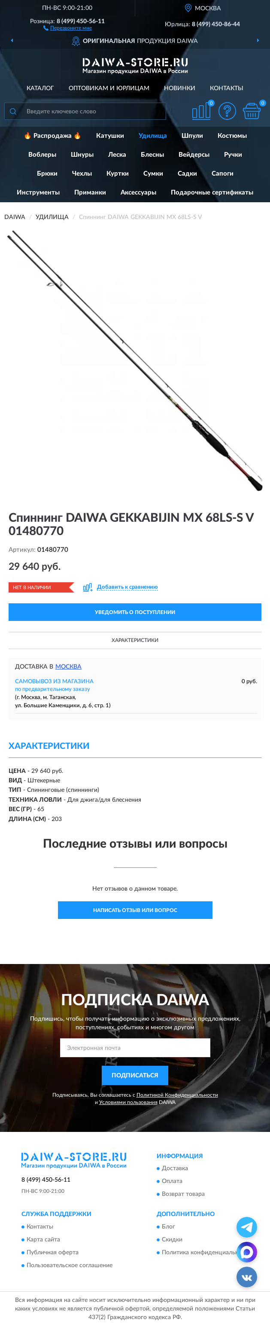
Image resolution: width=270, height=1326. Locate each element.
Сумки (153, 173)
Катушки (110, 136)
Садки (187, 173)
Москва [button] (68, 667)
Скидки (172, 1240)
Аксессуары (138, 192)
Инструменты (38, 192)
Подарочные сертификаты (212, 192)
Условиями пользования (128, 1102)
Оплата (172, 1182)
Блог (168, 1227)
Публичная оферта (53, 1253)
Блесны (152, 155)
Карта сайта (43, 1240)
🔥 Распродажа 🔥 (53, 136)
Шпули (192, 136)
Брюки (47, 173)
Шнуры (82, 155)
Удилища (153, 136)
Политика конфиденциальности (207, 1253)
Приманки (90, 192)
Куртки (117, 173)
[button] (67, 27)
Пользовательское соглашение (69, 1265)
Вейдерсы (194, 155)
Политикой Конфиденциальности (177, 1095)
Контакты (226, 88)
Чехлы (82, 173)
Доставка (175, 1169)
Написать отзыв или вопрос (135, 910)
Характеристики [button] (135, 640)
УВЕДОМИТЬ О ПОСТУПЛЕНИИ (135, 612)
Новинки (179, 88)
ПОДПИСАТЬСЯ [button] (135, 1076)
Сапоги (223, 173)
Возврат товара (183, 1195)
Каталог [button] (40, 88)
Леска (117, 155)
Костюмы (232, 136)
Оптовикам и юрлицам (109, 88)
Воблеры (42, 155)
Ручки (233, 155)
